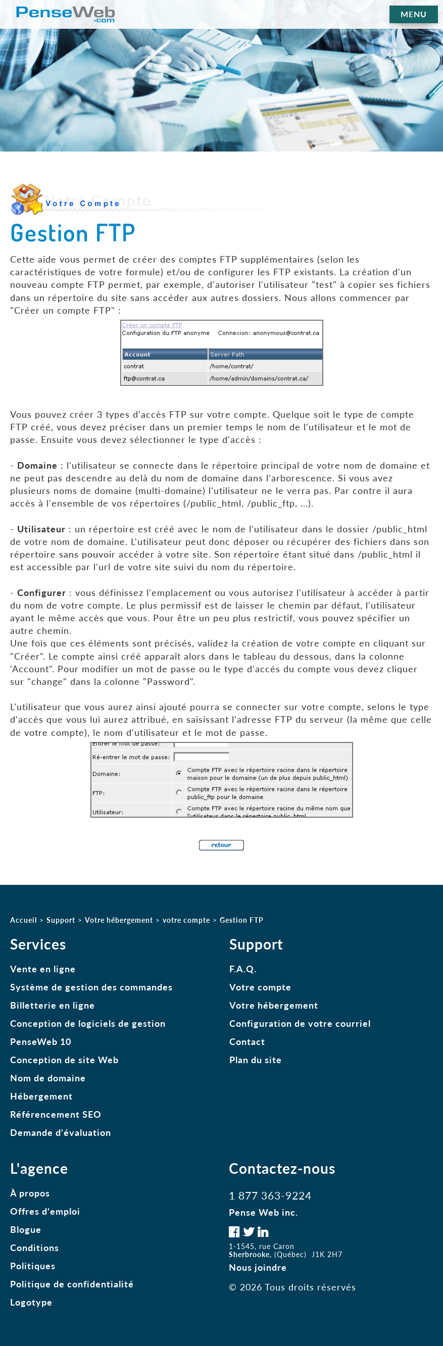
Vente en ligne (43, 968)
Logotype (31, 1302)
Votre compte (260, 986)
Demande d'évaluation (60, 1132)
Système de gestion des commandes (91, 986)
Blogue (25, 1229)
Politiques (33, 1265)
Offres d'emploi (45, 1211)
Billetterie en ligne (52, 1005)
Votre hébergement (273, 1005)
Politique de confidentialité (72, 1283)
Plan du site (255, 1059)
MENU (414, 14)
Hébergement (41, 1096)
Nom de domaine (48, 1077)
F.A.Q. (243, 968)
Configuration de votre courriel (300, 1023)
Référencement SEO (56, 1114)
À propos (30, 1193)
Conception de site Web (64, 1059)
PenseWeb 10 (40, 1041)
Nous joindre (258, 1267)
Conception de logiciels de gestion (88, 1023)
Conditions (34, 1247)
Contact (247, 1041)
